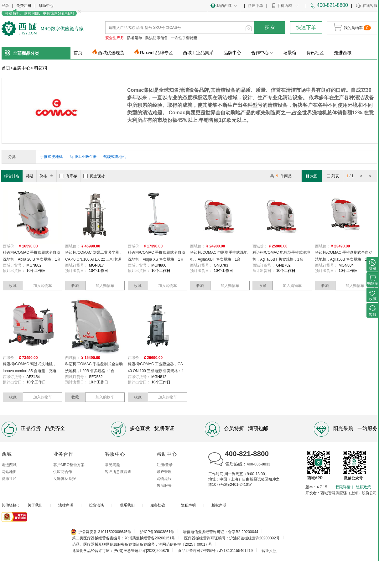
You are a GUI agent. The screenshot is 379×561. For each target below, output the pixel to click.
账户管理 (164, 472)
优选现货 (94, 176)
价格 (47, 176)
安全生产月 (114, 38)
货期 (29, 176)
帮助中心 (46, 5)
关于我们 (35, 505)
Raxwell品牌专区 (156, 52)
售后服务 (164, 485)
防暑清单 (134, 38)
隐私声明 (188, 505)
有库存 (68, 176)
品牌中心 (232, 52)
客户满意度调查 (118, 472)
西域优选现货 (111, 52)
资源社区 (9, 478)
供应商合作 (62, 472)
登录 (5, 5)
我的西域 (223, 5)
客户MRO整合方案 (69, 465)
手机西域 (284, 5)
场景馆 (289, 52)
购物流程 (164, 478)
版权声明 (218, 505)
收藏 (13, 285)
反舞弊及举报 (64, 478)
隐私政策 (363, 487)
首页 (78, 52)
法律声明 (65, 505)
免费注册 (23, 5)
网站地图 (9, 472)
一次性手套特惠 (184, 38)
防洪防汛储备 (156, 38)
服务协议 (157, 505)
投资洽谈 (96, 505)
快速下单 (255, 5)
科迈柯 (40, 67)
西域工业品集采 (198, 52)
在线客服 (366, 6)
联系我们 (127, 505)
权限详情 (342, 487)
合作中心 (262, 52)
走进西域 (342, 52)
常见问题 (112, 465)
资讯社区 (315, 52)
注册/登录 (165, 465)
